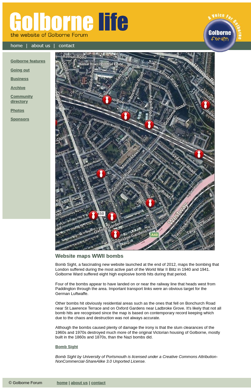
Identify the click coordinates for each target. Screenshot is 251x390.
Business (20, 78)
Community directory (22, 99)
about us (79, 382)
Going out (20, 70)
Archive (18, 87)
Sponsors (20, 119)
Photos (17, 110)
